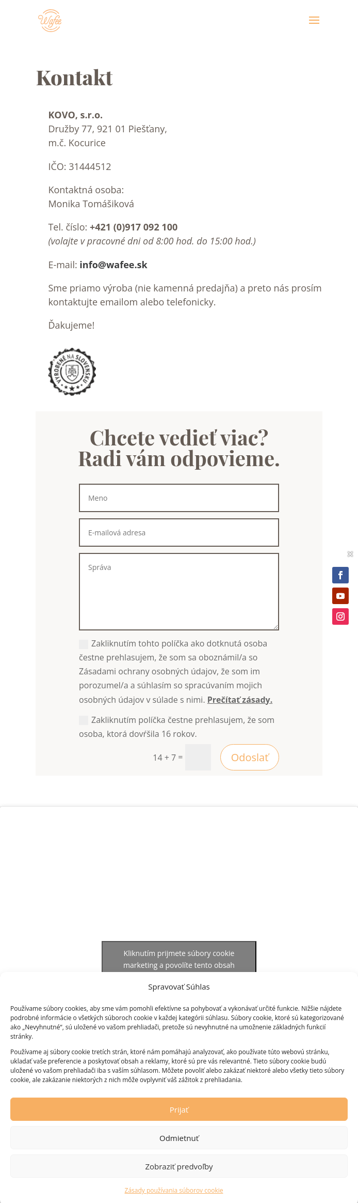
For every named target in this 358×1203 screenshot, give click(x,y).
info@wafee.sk (113, 264)
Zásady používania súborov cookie (174, 1198)
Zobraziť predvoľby (179, 1174)
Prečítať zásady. (239, 699)
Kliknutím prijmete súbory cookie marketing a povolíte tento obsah (179, 959)
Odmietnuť (179, 1145)
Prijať (179, 1117)
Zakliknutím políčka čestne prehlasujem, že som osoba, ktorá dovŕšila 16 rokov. (176, 726)
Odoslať (250, 757)
